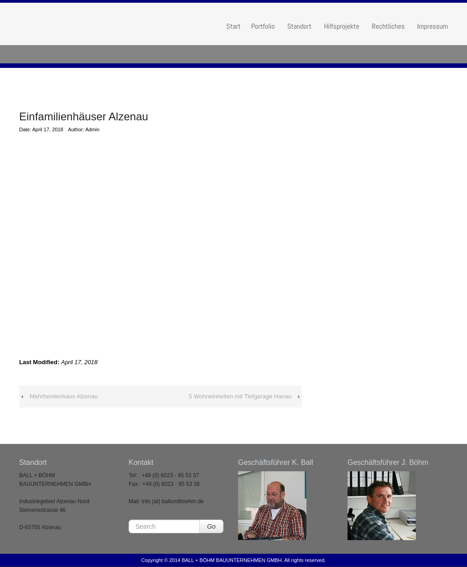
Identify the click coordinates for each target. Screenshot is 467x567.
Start (233, 26)
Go (211, 526)
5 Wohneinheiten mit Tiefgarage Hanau (240, 396)
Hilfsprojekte (341, 26)
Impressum (432, 26)
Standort (299, 26)
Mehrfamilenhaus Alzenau (64, 396)
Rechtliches (388, 26)
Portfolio (263, 26)
